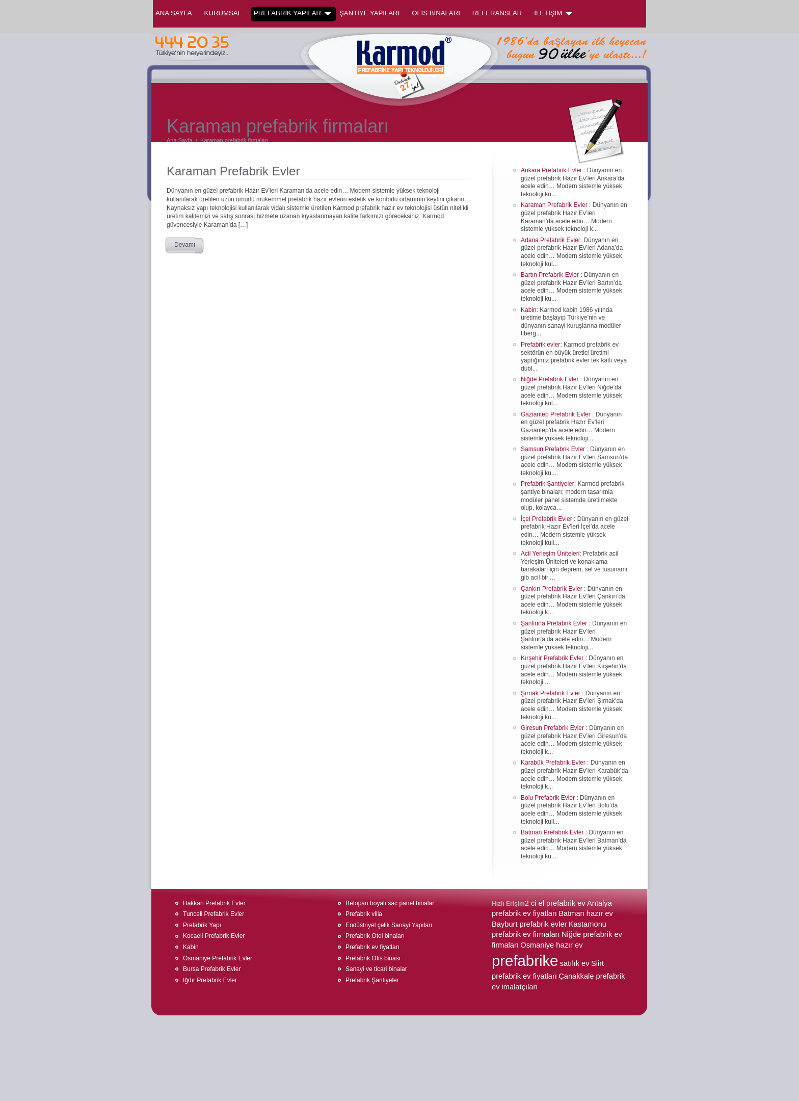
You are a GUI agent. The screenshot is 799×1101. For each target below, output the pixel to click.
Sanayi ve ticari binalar (376, 969)
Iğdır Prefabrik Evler (210, 980)
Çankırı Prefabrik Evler (552, 588)
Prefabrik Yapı (202, 925)
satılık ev (575, 963)
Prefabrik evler (540, 344)
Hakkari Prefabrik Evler (214, 903)
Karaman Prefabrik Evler (233, 171)
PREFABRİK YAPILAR (292, 13)
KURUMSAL (223, 13)
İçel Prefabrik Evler (547, 518)
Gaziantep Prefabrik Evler (556, 414)
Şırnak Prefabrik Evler (551, 693)
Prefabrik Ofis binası (373, 958)
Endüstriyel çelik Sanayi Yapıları (388, 925)
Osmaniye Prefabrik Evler (217, 958)
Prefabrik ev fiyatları (372, 947)
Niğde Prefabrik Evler (550, 379)
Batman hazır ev (585, 913)
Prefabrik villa (363, 913)
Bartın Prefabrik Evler (550, 274)
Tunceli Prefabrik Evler (213, 913)
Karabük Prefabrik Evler (554, 762)
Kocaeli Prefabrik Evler (214, 935)
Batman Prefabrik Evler (553, 832)
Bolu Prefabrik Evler (548, 797)
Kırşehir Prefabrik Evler (553, 658)
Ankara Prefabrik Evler (552, 170)
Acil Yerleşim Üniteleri (550, 553)
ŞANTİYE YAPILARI (369, 13)
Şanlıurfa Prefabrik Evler (555, 623)
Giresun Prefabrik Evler (553, 727)
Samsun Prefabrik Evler (554, 449)
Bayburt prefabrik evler (529, 924)
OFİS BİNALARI (436, 13)
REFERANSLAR (497, 13)
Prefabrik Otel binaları (375, 935)
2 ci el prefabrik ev (555, 903)
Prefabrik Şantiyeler (547, 483)
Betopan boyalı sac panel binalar (389, 903)
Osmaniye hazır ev (551, 945)
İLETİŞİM (553, 13)
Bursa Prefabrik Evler (212, 969)
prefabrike (525, 960)
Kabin (529, 309)
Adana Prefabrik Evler (550, 240)
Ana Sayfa (173, 13)
